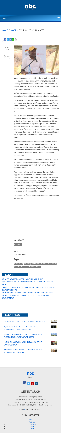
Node (13, 30)
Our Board (33, 424)
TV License (32, 422)
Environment (18, 264)
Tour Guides (52, 264)
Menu (5, 18)
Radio (33, 426)
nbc (30, 373)
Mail (32, 428)
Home (5, 30)
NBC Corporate (32, 420)
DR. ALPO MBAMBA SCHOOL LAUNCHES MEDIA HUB (22, 279)
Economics (17, 244)
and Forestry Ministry (38, 264)
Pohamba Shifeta (19, 266)
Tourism (27, 264)
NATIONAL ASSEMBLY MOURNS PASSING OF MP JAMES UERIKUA (27, 293)
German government (34, 266)
